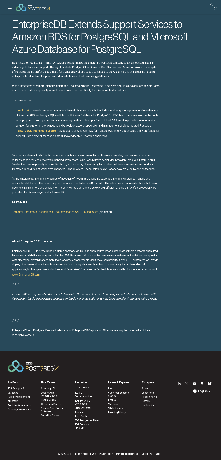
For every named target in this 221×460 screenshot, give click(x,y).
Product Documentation (83, 395)
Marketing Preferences (127, 454)
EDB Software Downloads (82, 402)
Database (13, 392)
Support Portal (83, 408)
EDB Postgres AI (16, 388)
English (203, 391)
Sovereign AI (48, 388)
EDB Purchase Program (82, 426)
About (145, 388)
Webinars (113, 404)
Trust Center (81, 416)
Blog (110, 388)
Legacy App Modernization (49, 394)
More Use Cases (50, 415)
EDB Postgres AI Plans (87, 420)
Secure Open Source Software (52, 410)
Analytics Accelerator (19, 405)
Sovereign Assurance (19, 409)
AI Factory (13, 401)
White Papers (115, 408)
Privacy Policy (106, 454)
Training (79, 412)
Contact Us (148, 405)
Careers (146, 401)
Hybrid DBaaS (48, 400)
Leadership (148, 392)
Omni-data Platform (52, 404)
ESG (94, 454)
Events (112, 400)
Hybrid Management (19, 396)
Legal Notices (81, 454)
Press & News (149, 396)
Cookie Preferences (151, 454)
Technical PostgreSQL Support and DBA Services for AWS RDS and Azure (55, 212)
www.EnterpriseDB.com (26, 274)
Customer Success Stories (118, 394)
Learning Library (117, 412)
